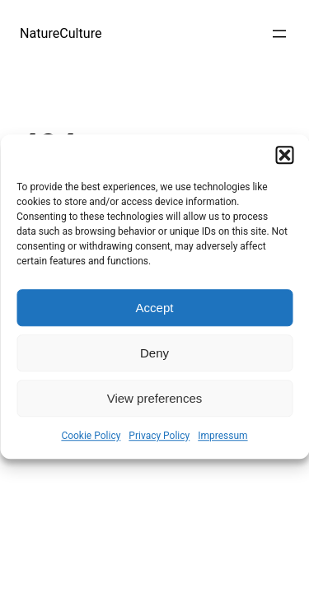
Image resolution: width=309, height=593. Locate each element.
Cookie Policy (90, 435)
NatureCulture (61, 33)
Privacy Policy (159, 435)
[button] (284, 155)
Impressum (222, 435)
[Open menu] (279, 34)
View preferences (155, 398)
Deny (154, 353)
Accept (155, 308)
